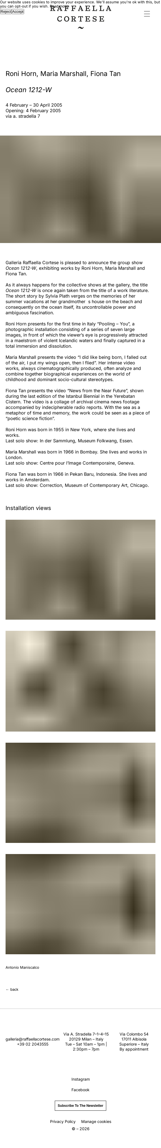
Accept (18, 11)
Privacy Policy (63, 1121)
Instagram (80, 1079)
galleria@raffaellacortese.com (33, 1039)
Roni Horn (21, 74)
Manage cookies (96, 1121)
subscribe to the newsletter (80, 1106)
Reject (6, 11)
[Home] (80, 27)
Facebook (80, 1089)
